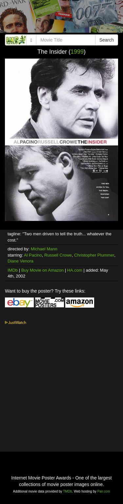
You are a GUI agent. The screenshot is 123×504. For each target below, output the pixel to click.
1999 (77, 51)
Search (106, 40)
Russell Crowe (58, 255)
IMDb (13, 270)
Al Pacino (33, 255)
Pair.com (103, 491)
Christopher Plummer (94, 255)
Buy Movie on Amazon (42, 270)
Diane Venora (20, 261)
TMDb (67, 491)
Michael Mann (44, 248)
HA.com (74, 270)
